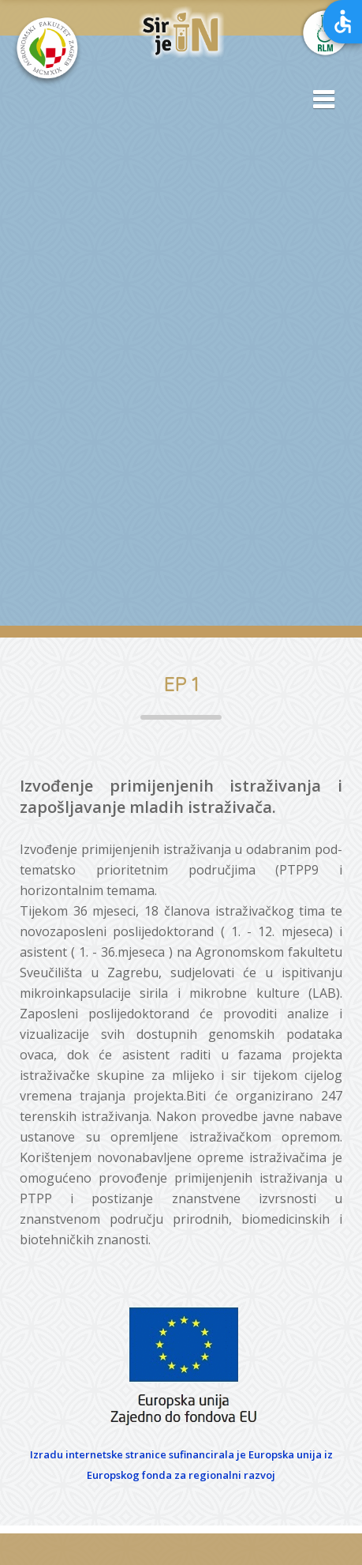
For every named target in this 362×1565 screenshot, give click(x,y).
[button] (319, 100)
